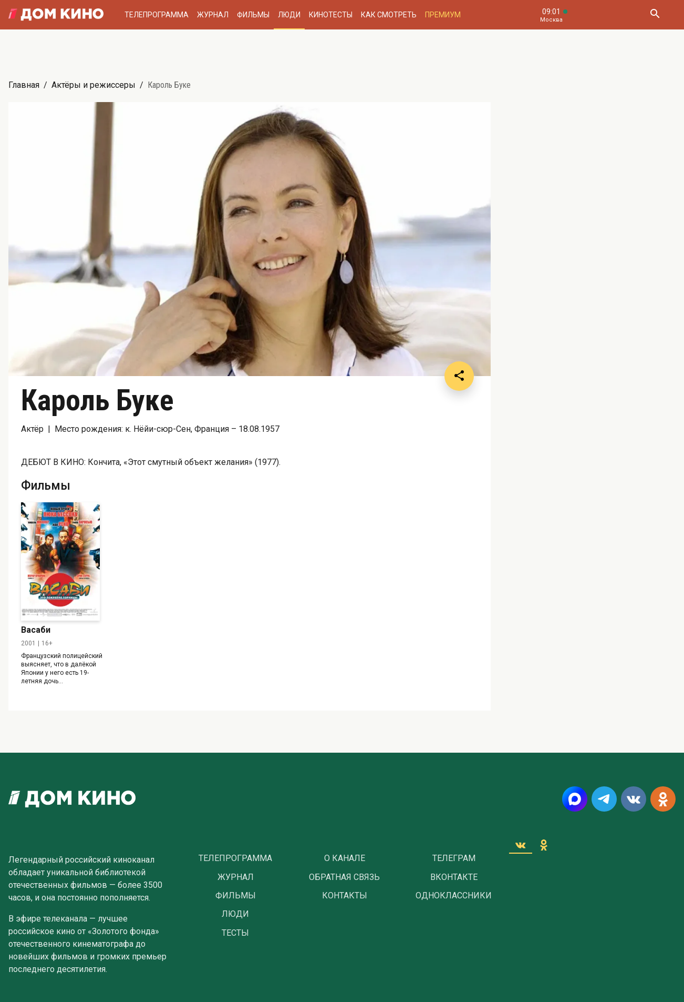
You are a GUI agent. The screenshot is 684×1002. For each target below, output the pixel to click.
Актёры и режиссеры (93, 85)
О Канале (344, 858)
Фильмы (253, 15)
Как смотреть (389, 15)
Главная (23, 85)
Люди (289, 15)
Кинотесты (331, 15)
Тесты (235, 933)
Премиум (443, 15)
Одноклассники (454, 895)
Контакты (344, 895)
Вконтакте (454, 877)
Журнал (213, 15)
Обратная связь (344, 877)
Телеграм (453, 858)
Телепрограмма (157, 15)
